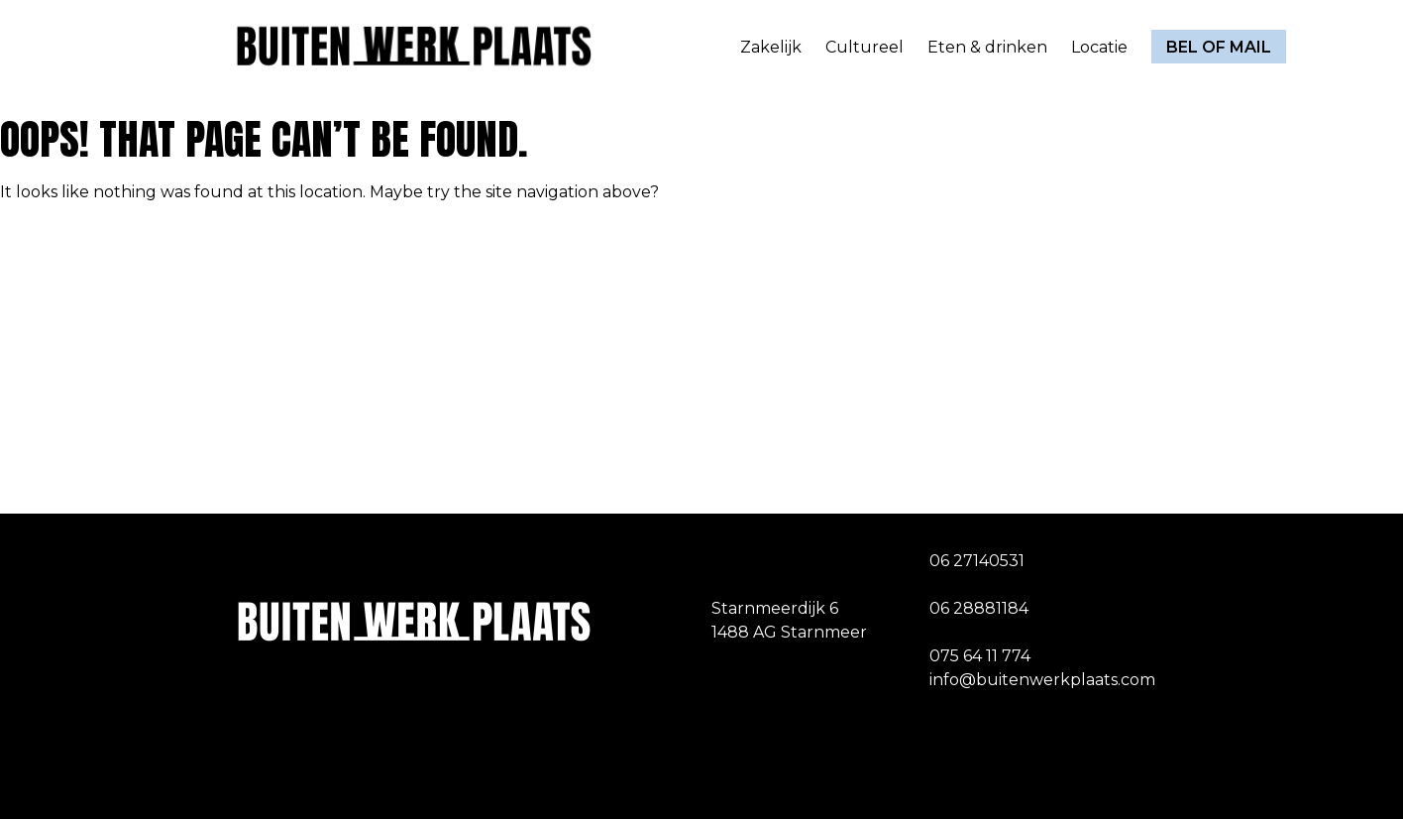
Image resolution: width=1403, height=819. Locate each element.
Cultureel (864, 47)
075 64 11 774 (979, 655)
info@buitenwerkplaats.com (1042, 679)
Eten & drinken (987, 47)
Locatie (1099, 47)
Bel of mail (1218, 47)
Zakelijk (771, 47)
